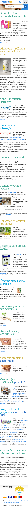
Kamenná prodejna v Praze (18, 500)
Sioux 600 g (21, 137)
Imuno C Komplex (6, 436)
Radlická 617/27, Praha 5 (8, 215)
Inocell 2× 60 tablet (13, 137)
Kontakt (26, 500)
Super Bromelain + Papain (19, 441)
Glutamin (2, 403)
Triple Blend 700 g (5, 139)
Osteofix (2, 429)
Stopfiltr (19, 254)
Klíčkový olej (20, 429)
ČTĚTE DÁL (3, 42)
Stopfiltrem (3, 273)
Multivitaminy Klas (5, 438)
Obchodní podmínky (14, 502)
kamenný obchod (12, 192)
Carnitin (15, 393)
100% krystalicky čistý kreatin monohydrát (11, 400)
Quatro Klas (6, 427)
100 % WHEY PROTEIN (14, 396)
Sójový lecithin (16, 388)
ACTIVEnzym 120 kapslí (19, 139)
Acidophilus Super (13, 432)
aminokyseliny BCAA (19, 394)
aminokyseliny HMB (18, 401)
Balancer (23, 443)
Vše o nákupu (7, 502)
